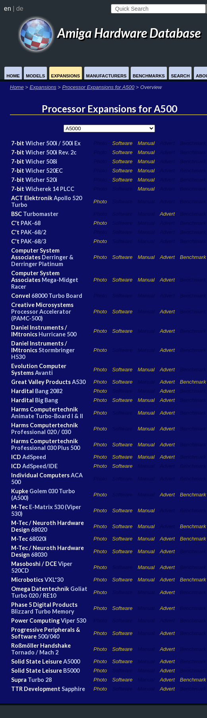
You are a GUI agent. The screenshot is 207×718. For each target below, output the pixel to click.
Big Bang (46, 400)
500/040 (48, 636)
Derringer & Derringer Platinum (42, 260)
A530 (78, 381)
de (19, 8)
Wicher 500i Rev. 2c (50, 152)
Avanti (44, 372)
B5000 (71, 670)
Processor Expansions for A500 (98, 87)
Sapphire (73, 688)
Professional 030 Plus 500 (45, 447)
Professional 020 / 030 (41, 431)
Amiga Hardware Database (109, 33)
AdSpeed (34, 457)
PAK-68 (31, 223)
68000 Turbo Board (56, 295)
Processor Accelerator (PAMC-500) (41, 315)
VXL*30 (53, 579)
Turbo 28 (40, 679)
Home (13, 75)
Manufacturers (106, 75)
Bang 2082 (48, 391)
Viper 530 (73, 620)
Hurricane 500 (57, 334)
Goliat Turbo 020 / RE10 (49, 592)
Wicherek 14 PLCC (49, 188)
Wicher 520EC (44, 170)
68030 (39, 554)
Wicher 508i (41, 161)
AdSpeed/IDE (40, 466)
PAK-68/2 (33, 232)
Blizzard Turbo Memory (42, 611)
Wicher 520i (41, 179)
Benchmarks (149, 75)
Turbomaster (40, 213)
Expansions (65, 75)
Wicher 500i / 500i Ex (53, 143)
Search (180, 75)
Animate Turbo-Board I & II (47, 416)
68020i (37, 538)
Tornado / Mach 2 (34, 652)
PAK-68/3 (33, 241)
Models (35, 75)
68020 (39, 529)
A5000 (71, 661)
